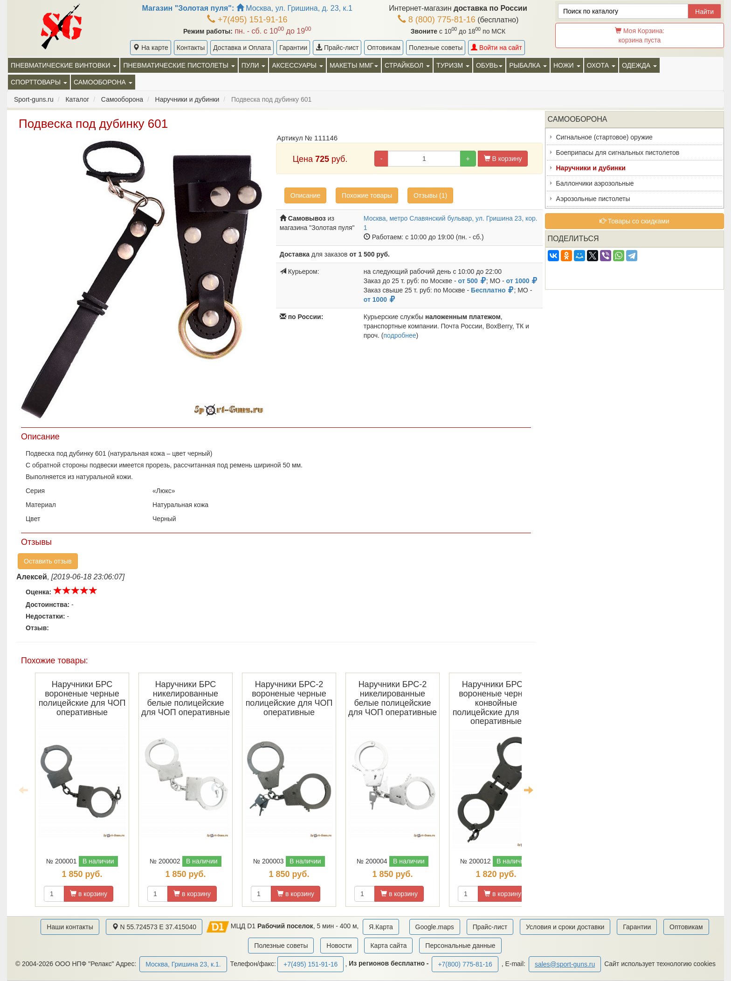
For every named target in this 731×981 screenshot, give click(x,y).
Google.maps (434, 927)
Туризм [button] (452, 65)
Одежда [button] (639, 65)
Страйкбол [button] (407, 65)
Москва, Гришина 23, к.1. (183, 964)
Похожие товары (367, 195)
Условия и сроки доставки (565, 927)
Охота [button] (601, 65)
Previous (23, 789)
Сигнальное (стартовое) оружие (604, 137)
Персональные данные (460, 945)
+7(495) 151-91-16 (247, 19)
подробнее (399, 335)
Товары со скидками (634, 221)
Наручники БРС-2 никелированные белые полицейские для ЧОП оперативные (392, 698)
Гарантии (293, 47)
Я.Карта (381, 927)
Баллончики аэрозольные (595, 183)
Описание (305, 195)
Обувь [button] (489, 65)
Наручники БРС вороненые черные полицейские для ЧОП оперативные (82, 698)
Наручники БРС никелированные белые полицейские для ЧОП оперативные (185, 698)
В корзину (503, 158)
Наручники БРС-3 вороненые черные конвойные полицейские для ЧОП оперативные (496, 703)
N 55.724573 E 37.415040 (154, 927)
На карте (150, 47)
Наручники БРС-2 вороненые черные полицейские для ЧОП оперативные (289, 698)
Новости (339, 945)
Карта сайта (388, 945)
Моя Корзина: (639, 35)
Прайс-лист (337, 47)
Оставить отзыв (48, 561)
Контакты (191, 47)
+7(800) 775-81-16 (465, 964)
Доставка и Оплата (242, 47)
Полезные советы (435, 47)
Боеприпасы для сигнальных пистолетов (618, 152)
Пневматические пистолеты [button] (178, 65)
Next (528, 789)
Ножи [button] (566, 65)
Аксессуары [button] (297, 65)
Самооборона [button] (103, 82)
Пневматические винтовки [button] (64, 65)
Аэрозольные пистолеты (593, 198)
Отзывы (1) (430, 195)
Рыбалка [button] (528, 65)
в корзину (88, 894)
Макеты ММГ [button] (354, 65)
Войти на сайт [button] (496, 47)
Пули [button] (253, 65)
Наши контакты (70, 927)
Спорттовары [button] (39, 82)
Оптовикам (383, 47)
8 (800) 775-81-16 (437, 19)
